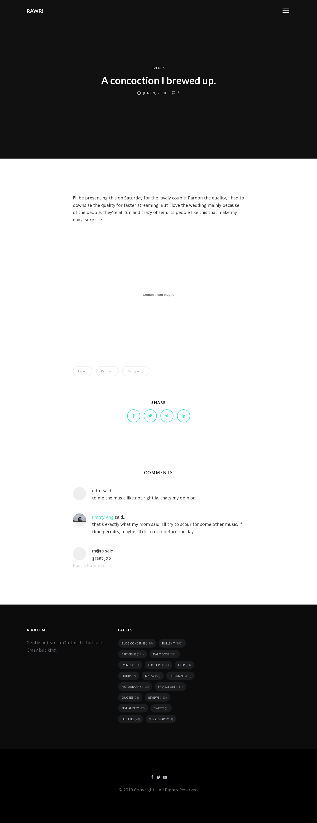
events (158, 68)
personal (107, 371)
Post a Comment (90, 565)
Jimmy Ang (103, 517)
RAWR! (35, 11)
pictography (135, 371)
